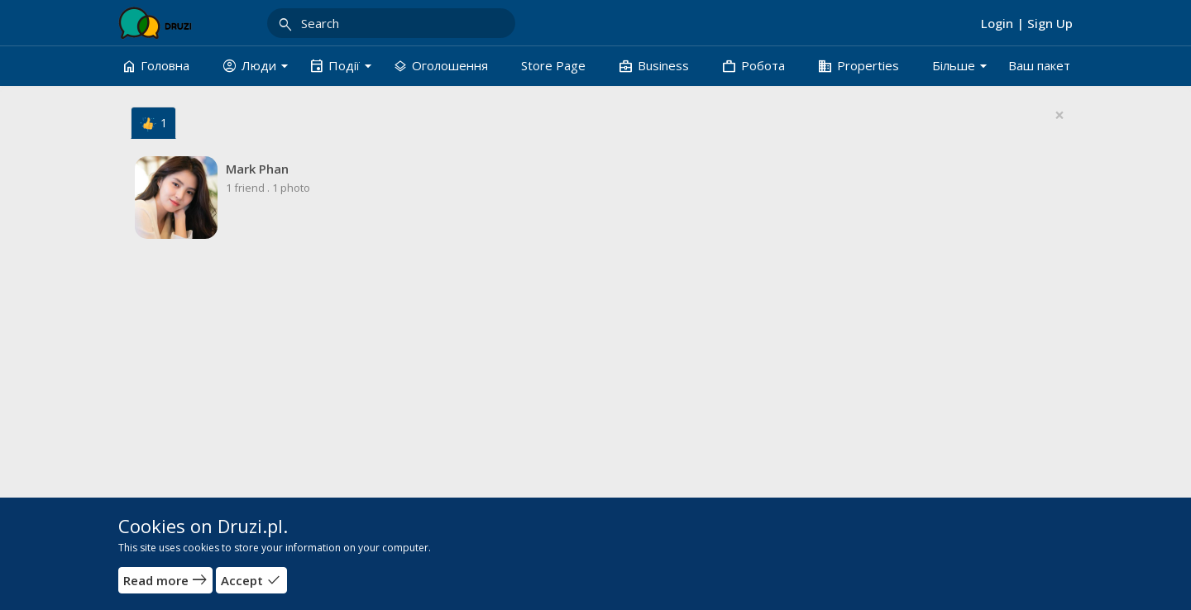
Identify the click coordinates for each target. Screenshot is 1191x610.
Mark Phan (257, 168)
